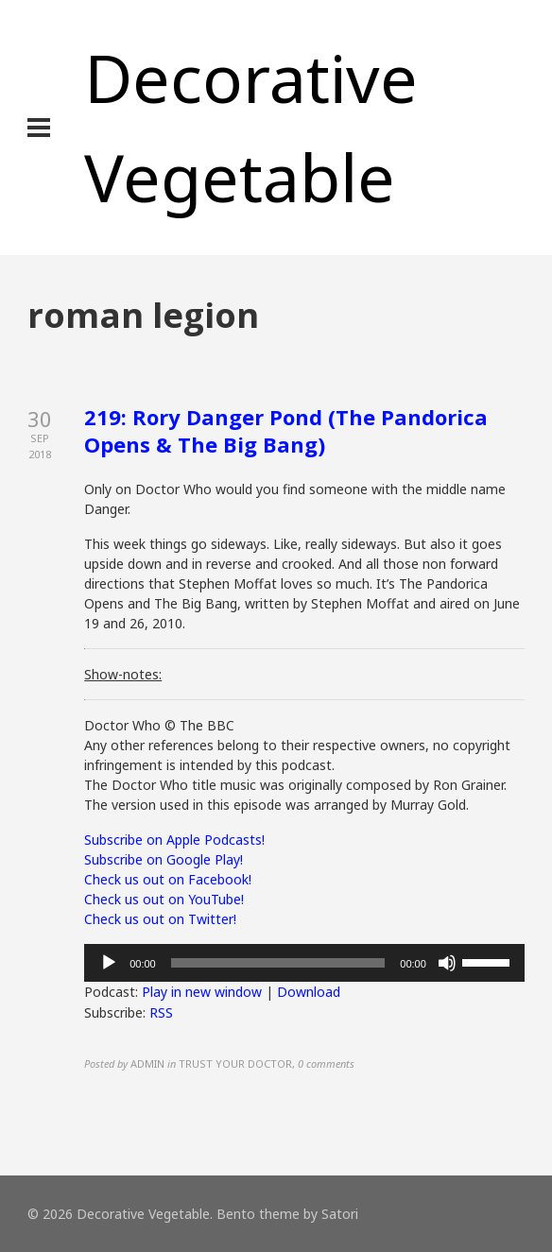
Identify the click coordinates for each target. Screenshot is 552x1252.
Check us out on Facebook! (167, 879)
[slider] (278, 963)
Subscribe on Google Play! (163, 859)
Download (308, 992)
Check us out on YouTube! (164, 899)
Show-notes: (123, 674)
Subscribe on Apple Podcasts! (174, 840)
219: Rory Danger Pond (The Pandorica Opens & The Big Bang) (286, 430)
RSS (161, 1012)
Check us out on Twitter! (160, 919)
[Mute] (447, 962)
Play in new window (202, 992)
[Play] (108, 962)
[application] (304, 963)
